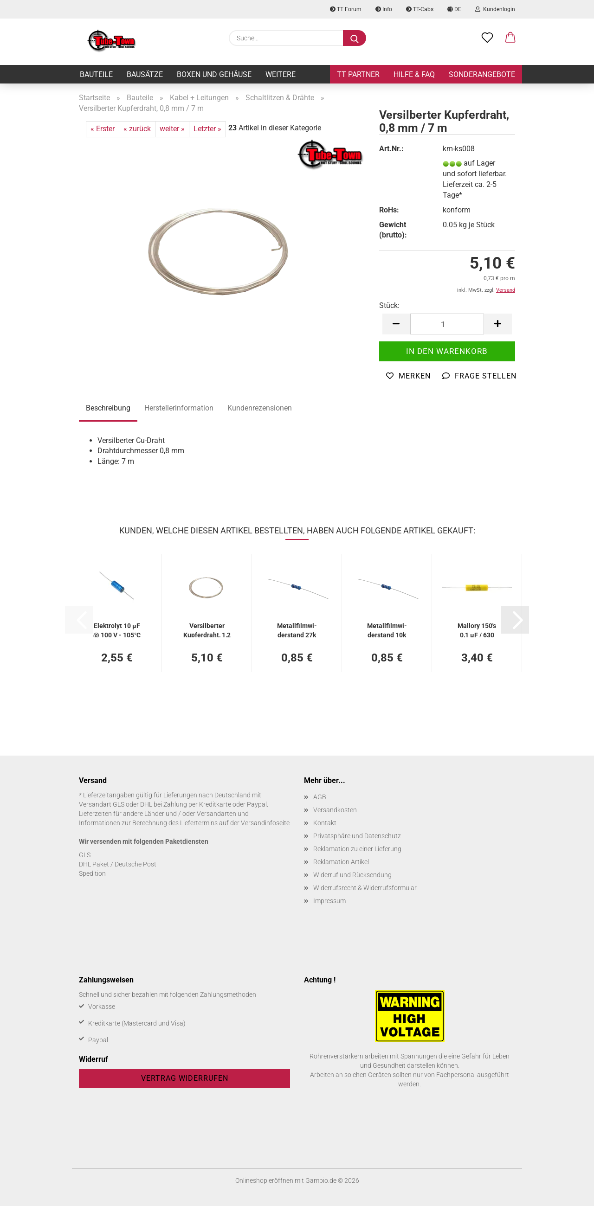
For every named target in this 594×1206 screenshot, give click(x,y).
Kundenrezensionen (259, 408)
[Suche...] (354, 38)
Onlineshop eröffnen (264, 1180)
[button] (510, 38)
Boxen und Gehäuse (214, 74)
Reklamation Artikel (341, 862)
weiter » (172, 128)
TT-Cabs (419, 9)
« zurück (137, 128)
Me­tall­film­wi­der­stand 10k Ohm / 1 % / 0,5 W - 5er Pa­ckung (387, 629)
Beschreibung (108, 408)
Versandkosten (335, 810)
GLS (84, 855)
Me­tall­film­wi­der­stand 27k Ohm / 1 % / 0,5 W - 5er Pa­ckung (297, 629)
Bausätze (145, 74)
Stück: (389, 305)
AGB (319, 797)
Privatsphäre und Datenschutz (357, 836)
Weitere (280, 74)
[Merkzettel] (487, 38)
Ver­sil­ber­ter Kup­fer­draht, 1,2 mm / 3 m (207, 629)
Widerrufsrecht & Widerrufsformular (365, 888)
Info (383, 9)
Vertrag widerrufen (184, 1078)
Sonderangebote (482, 74)
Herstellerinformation (178, 408)
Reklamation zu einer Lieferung (357, 849)
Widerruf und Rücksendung (352, 875)
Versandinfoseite (265, 823)
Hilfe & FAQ (414, 74)
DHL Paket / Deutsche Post (117, 864)
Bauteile (96, 74)
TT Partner (358, 74)
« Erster (102, 128)
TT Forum (346, 9)
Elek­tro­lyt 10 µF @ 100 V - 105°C (117, 629)
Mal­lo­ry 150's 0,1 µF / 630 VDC (477, 629)
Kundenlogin (495, 9)
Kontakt (324, 823)
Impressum (329, 900)
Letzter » (207, 128)
